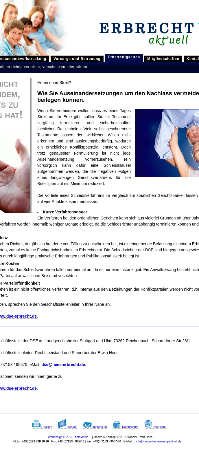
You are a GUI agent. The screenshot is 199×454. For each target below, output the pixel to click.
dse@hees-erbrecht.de (63, 364)
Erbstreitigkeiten (124, 57)
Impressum (95, 427)
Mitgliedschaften (163, 59)
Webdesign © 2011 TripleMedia (68, 437)
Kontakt (67, 427)
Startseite (155, 427)
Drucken (42, 427)
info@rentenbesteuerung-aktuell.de (158, 441)
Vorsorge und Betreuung (77, 59)
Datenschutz (125, 427)
